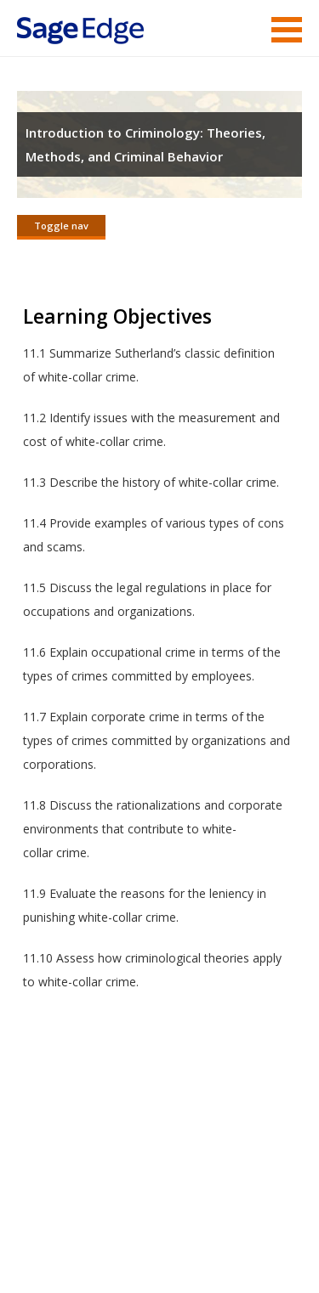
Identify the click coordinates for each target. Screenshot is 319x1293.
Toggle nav (61, 225)
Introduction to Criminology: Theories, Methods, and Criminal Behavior (145, 144)
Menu (286, 29)
